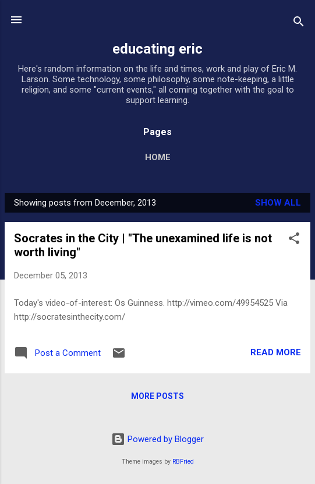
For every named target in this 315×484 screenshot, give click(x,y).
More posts (157, 396)
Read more (275, 352)
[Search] (299, 23)
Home (158, 157)
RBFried (183, 461)
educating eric (157, 49)
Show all (278, 202)
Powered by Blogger (157, 439)
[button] (294, 240)
